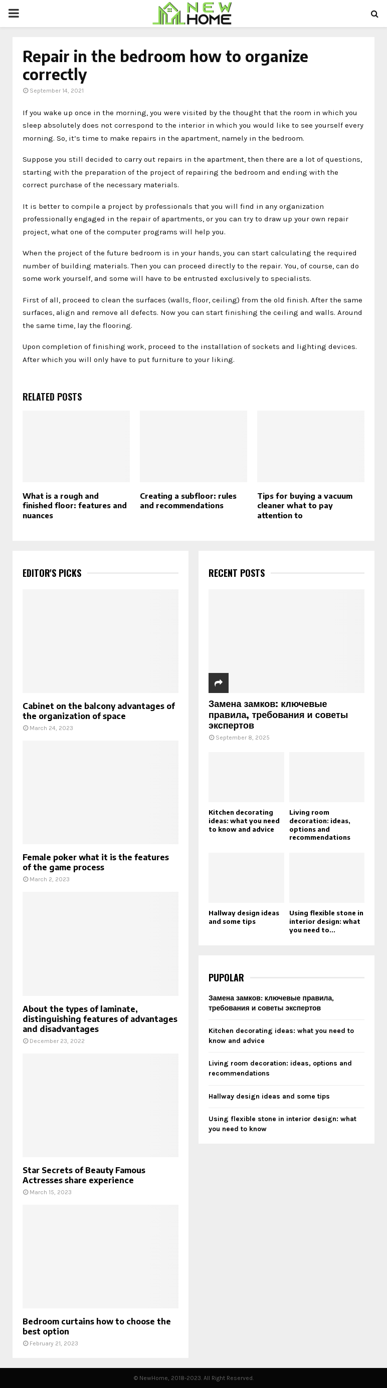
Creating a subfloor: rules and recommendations (188, 500)
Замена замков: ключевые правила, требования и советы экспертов (278, 714)
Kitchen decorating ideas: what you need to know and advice (244, 820)
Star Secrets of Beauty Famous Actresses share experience (84, 1175)
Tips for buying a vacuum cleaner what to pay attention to (304, 505)
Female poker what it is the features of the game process (96, 862)
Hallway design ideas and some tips (244, 917)
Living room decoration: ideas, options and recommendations (319, 824)
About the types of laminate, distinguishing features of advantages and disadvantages (100, 1019)
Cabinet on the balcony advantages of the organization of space (99, 711)
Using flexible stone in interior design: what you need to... (326, 921)
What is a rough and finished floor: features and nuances (75, 505)
